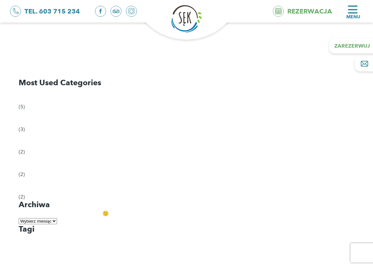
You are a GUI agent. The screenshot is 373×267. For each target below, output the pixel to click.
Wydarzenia (38, 185)
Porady (32, 118)
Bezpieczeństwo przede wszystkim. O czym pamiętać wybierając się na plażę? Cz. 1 (121, 70)
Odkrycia (34, 95)
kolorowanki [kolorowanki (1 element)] (32, 247)
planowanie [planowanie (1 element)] (31, 263)
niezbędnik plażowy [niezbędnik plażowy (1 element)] (38, 255)
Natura (32, 140)
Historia (33, 163)
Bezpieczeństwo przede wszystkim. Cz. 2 (71, 58)
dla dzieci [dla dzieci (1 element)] (30, 239)
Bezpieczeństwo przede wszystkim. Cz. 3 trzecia (79, 47)
